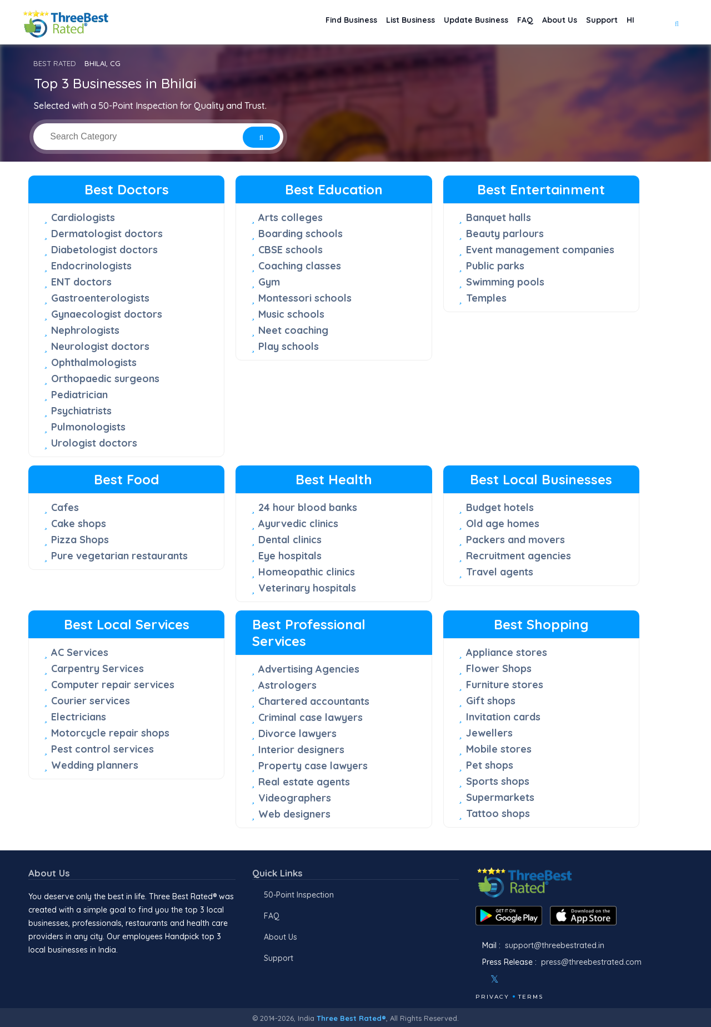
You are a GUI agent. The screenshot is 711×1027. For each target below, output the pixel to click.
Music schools (291, 314)
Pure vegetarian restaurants (119, 555)
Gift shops (490, 700)
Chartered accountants (313, 701)
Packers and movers (515, 539)
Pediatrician (79, 394)
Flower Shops (499, 668)
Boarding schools (300, 233)
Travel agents (499, 571)
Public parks (495, 265)
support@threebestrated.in (554, 945)
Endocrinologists (91, 265)
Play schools (288, 346)
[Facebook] (476, 979)
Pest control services (102, 749)
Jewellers (489, 733)
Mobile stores (499, 749)
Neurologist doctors (100, 346)
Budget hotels (500, 507)
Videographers (294, 797)
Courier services (90, 700)
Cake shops (78, 523)
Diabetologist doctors (104, 249)
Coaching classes (299, 265)
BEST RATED (54, 63)
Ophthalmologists (94, 362)
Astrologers (287, 685)
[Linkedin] (543, 979)
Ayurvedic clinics (298, 523)
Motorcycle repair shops (110, 733)
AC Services (79, 652)
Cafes (65, 507)
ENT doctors (81, 281)
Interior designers (301, 749)
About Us (543, 22)
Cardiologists (83, 217)
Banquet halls (498, 217)
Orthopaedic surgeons (105, 378)
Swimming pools (505, 281)
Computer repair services (112, 684)
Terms (530, 996)
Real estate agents (304, 781)
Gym (269, 281)
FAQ (502, 22)
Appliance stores (506, 652)
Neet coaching (293, 330)
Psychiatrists (81, 410)
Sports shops (497, 781)
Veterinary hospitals (307, 588)
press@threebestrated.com (591, 962)
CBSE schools (290, 249)
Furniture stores (504, 684)
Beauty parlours (505, 233)
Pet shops (489, 765)
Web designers (294, 814)
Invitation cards (503, 716)
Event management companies (540, 249)
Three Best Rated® (351, 1018)
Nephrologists (85, 330)
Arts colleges (290, 217)
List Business (370, 22)
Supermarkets (500, 797)
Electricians (78, 716)
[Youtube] (528, 979)
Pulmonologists (88, 426)
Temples (486, 298)
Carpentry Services (97, 668)
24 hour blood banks (307, 507)
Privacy (492, 996)
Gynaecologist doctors (106, 314)
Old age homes (502, 523)
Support (592, 22)
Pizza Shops (80, 539)
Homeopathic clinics (306, 571)
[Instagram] (513, 979)
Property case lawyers (313, 765)
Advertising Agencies (308, 669)
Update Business (445, 22)
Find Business (301, 22)
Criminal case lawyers (310, 717)
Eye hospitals (290, 555)
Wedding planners (94, 765)
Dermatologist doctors (107, 233)
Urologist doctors (94, 443)
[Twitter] (494, 979)
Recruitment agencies (518, 555)
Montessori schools (305, 298)
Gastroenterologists (100, 298)
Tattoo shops (498, 813)
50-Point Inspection (299, 895)
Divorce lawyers (297, 733)
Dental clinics (290, 539)
